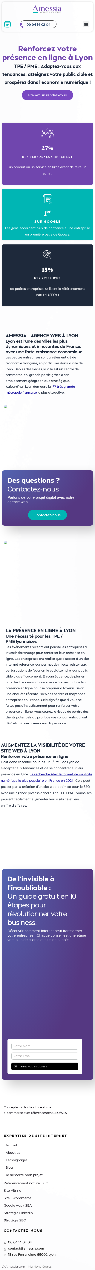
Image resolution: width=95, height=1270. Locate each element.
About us (13, 1152)
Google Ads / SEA (18, 1205)
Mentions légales (40, 1266)
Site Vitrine (12, 1190)
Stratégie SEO (15, 1220)
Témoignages (16, 1160)
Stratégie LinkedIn (18, 1212)
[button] (86, 24)
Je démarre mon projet (24, 1175)
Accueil (11, 1145)
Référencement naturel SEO (26, 1183)
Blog (9, 1167)
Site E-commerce (17, 1198)
